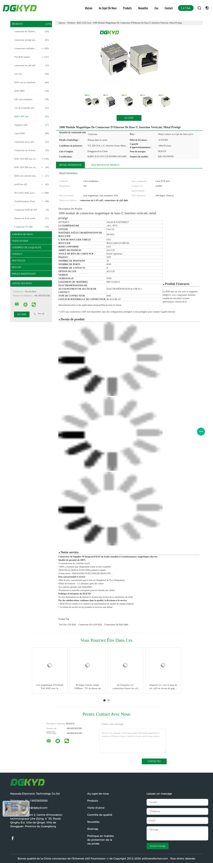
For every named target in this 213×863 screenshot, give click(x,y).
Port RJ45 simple (31, 57)
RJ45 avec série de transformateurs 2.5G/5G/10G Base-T (31, 176)
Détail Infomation (70, 165)
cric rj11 (31, 74)
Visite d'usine (20, 241)
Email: (28, 807)
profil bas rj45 (31, 184)
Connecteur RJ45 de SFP (31, 210)
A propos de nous (22, 234)
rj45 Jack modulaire (31, 99)
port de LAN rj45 (67, 624)
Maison (88, 8)
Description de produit (105, 165)
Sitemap (92, 828)
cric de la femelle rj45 (31, 108)
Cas (156, 8)
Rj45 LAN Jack (31, 116)
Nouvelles (143, 8)
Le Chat (185, 8)
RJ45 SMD (31, 91)
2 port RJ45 (31, 133)
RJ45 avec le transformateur (31, 82)
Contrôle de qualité (99, 814)
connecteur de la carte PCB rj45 (31, 142)
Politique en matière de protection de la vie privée (100, 839)
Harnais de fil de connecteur (31, 218)
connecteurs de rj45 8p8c (116, 624)
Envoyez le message (157, 846)
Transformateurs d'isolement (31, 201)
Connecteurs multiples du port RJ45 (31, 48)
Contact (169, 8)
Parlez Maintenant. (24, 274)
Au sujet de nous (108, 8)
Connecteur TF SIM (31, 227)
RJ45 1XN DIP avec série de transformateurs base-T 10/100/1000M (31, 159)
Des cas (16, 267)
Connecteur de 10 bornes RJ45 (31, 150)
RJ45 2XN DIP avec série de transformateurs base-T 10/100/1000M (31, 167)
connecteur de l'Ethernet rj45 (31, 31)
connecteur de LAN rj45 (90, 624)
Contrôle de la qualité (26, 247)
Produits (127, 8)
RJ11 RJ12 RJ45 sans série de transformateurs (31, 193)
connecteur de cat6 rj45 (31, 65)
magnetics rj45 (31, 125)
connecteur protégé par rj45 (31, 40)
